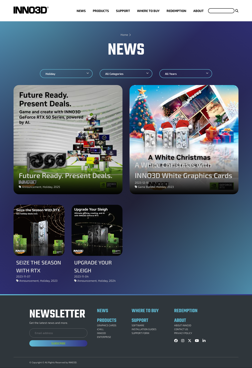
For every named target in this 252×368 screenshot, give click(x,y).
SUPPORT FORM (140, 333)
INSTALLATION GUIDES (144, 329)
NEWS (81, 11)
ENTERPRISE (104, 337)
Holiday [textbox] (50, 73)
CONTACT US (181, 329)
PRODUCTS (101, 11)
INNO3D (101, 333)
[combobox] (66, 73)
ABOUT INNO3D (182, 325)
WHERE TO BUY (148, 11)
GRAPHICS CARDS (106, 325)
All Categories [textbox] (114, 73)
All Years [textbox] (171, 73)
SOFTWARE (138, 325)
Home (124, 34)
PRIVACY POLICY (183, 333)
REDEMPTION (176, 11)
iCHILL (100, 329)
